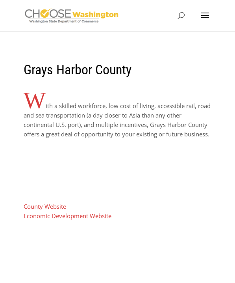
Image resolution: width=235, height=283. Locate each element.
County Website (45, 206)
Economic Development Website (67, 216)
